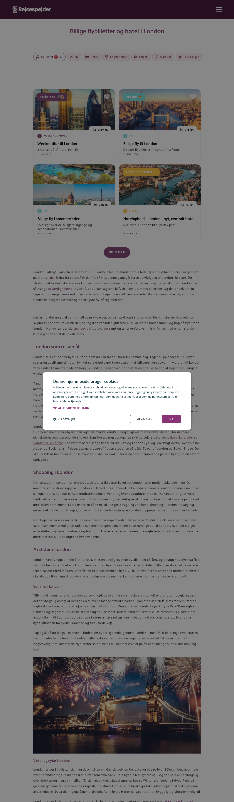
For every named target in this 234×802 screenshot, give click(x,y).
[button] (117, 408)
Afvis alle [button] (144, 419)
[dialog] (117, 401)
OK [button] (171, 419)
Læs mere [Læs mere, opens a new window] (90, 401)
